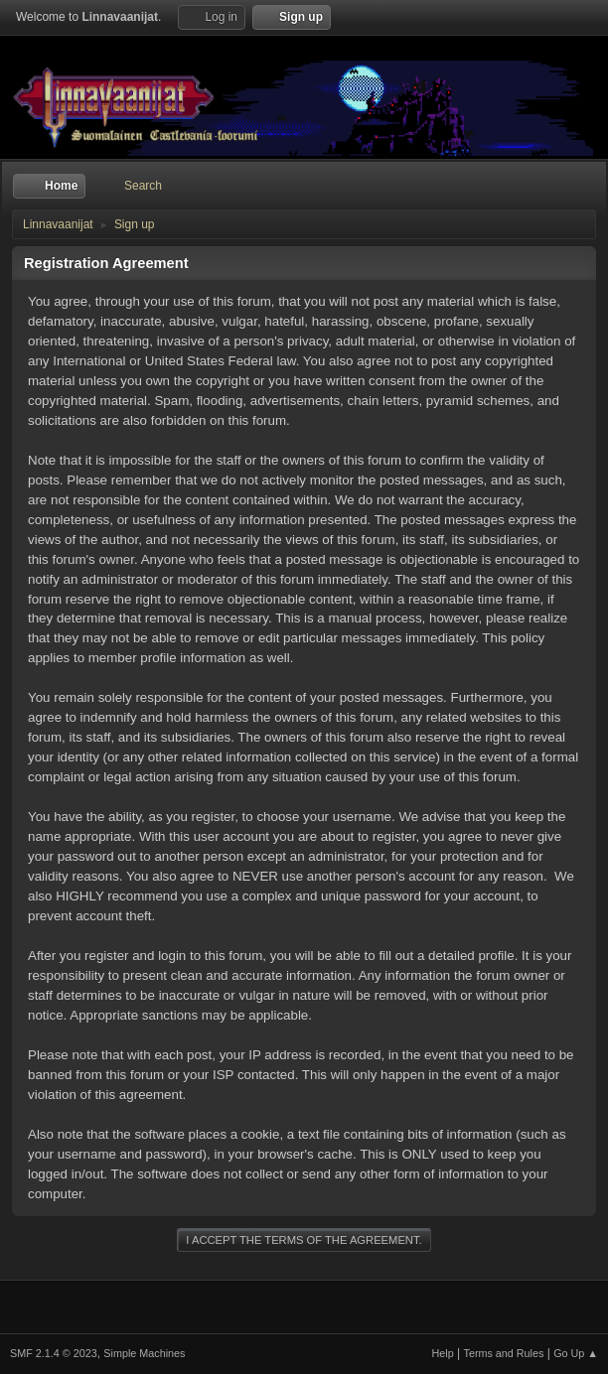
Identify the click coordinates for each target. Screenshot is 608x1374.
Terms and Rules (504, 1353)
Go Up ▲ (575, 1353)
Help (443, 1353)
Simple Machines (144, 1353)
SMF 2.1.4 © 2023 (53, 1353)
